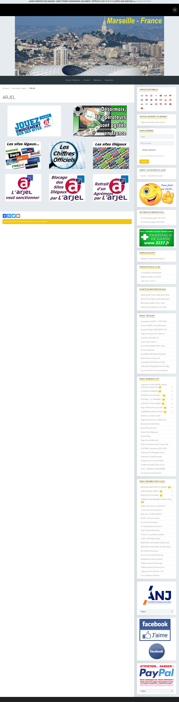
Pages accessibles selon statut (153, 122)
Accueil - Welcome (73, 80)
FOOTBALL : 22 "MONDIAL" (153, 399)
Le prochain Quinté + (149, 342)
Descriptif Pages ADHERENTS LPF (154, 330)
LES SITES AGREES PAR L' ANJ (153, 346)
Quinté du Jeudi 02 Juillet (150, 416)
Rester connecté (147, 150)
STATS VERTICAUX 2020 (150, 539)
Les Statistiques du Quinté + (152, 526)
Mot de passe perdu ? (158, 156)
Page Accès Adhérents (150, 440)
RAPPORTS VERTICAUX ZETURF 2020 (155, 547)
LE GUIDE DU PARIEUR (151, 391)
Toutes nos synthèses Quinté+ (152, 535)
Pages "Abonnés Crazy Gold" (153, 408)
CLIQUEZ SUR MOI (142, 1)
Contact (87, 80)
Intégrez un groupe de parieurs (153, 259)
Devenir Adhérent (148, 350)
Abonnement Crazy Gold (150, 358)
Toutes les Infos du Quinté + (151, 510)
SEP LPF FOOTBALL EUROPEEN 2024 (155, 299)
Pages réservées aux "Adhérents (153, 420)
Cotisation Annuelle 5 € (150, 338)
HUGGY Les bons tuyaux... (150, 518)
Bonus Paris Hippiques (149, 432)
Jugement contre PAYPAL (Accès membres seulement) (154, 386)
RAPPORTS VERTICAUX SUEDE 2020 (155, 543)
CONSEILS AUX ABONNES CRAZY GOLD (156, 500)
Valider (144, 162)
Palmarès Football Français (151, 457)
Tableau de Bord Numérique (152, 563)
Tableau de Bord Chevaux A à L (153, 567)
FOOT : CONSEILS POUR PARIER (153, 469)
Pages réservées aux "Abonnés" (153, 506)
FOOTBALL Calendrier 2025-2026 (154, 448)
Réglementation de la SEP (151, 277)
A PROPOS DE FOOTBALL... (153, 395)
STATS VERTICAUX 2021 (150, 530)
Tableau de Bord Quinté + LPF (152, 571)
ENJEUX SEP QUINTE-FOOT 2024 (153, 307)
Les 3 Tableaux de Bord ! (150, 575)
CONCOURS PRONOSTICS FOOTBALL (155, 366)
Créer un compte (144, 156)
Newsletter (109, 80)
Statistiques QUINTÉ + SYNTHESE (154, 321)
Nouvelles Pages (19, 88)
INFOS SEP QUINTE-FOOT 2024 (153, 303)
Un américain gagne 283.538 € (152, 222)
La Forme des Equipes (149, 522)
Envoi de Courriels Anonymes (152, 555)
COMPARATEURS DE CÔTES (153, 412)
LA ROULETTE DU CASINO (152, 403)
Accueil (5, 88)
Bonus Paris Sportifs (149, 428)
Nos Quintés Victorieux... (150, 551)
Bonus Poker (146, 436)
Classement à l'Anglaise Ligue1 (153, 453)
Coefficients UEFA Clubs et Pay (153, 465)
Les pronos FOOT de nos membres (154, 371)
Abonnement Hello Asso (150, 424)
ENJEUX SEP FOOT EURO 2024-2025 (155, 295)
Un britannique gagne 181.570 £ (153, 218)
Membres (97, 80)
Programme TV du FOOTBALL (152, 461)
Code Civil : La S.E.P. (148, 281)
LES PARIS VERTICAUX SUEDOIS (153, 354)
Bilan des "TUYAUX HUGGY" (151, 514)
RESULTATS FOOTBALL (151, 495)
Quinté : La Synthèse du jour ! (152, 176)
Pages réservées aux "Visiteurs (153, 334)
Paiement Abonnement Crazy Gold (154, 444)
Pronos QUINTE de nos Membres (153, 326)
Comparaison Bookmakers (151, 473)
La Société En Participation (151, 273)
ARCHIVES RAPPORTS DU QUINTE (156, 487)
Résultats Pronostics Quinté (151, 559)
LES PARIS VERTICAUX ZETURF (153, 362)
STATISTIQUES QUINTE (151, 491)
